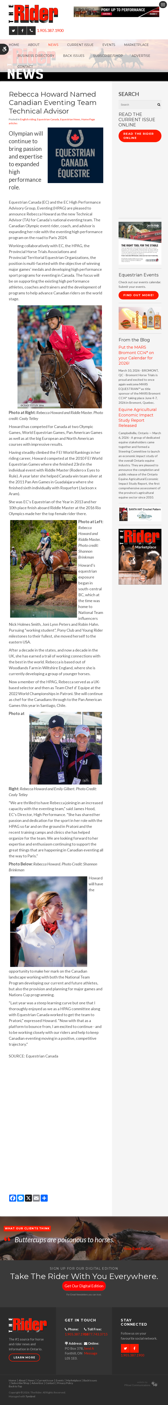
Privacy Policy (65, 1383)
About (33, 45)
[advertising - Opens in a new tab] (140, 318)
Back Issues (73, 56)
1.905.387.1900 (50, 30)
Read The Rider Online (138, 136)
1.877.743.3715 (96, 1334)
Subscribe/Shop (108, 56)
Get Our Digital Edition (84, 1285)
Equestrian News (70, 119)
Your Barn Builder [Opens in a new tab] (137, 1248)
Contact (25, 67)
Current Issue (80, 45)
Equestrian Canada (48, 119)
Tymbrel (30, 1396)
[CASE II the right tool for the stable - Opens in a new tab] (140, 243)
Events (108, 45)
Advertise (141, 56)
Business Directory (36, 56)
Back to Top (15, 1386)
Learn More (24, 1357)
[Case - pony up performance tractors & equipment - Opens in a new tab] (116, 11)
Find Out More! (138, 295)
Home (14, 45)
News (53, 45)
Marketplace (136, 45)
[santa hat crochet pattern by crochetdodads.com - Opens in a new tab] (140, 514)
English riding (28, 119)
